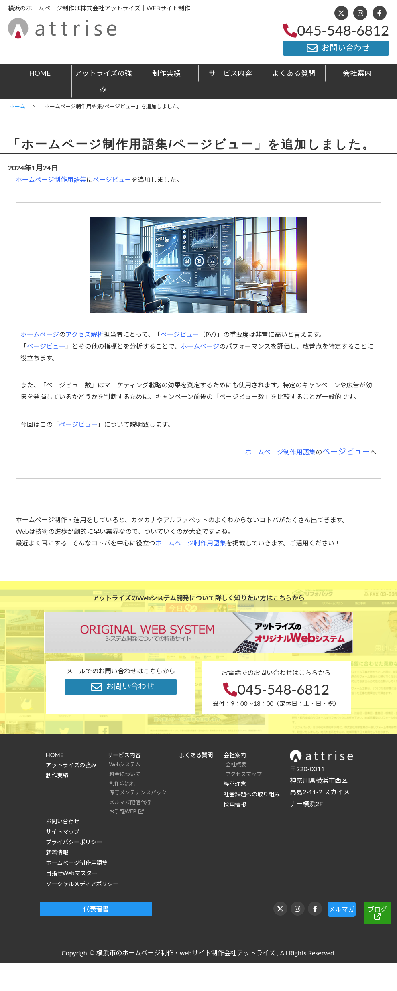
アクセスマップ (244, 774)
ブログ (377, 909)
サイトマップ (62, 831)
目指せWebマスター (71, 873)
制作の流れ (122, 783)
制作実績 (166, 73)
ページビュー (112, 179)
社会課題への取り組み (252, 794)
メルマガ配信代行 (130, 802)
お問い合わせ (336, 48)
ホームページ (39, 334)
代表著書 (96, 908)
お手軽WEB (122, 811)
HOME (40, 73)
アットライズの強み (103, 81)
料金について (124, 774)
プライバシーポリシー (74, 842)
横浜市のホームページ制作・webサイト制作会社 (166, 953)
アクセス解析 (84, 334)
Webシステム (125, 764)
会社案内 (357, 73)
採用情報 (235, 804)
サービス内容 (230, 73)
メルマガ (341, 909)
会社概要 (236, 764)
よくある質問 (294, 73)
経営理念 (235, 783)
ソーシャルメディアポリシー (82, 883)
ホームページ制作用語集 (51, 179)
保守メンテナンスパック (138, 792)
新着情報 (57, 852)
